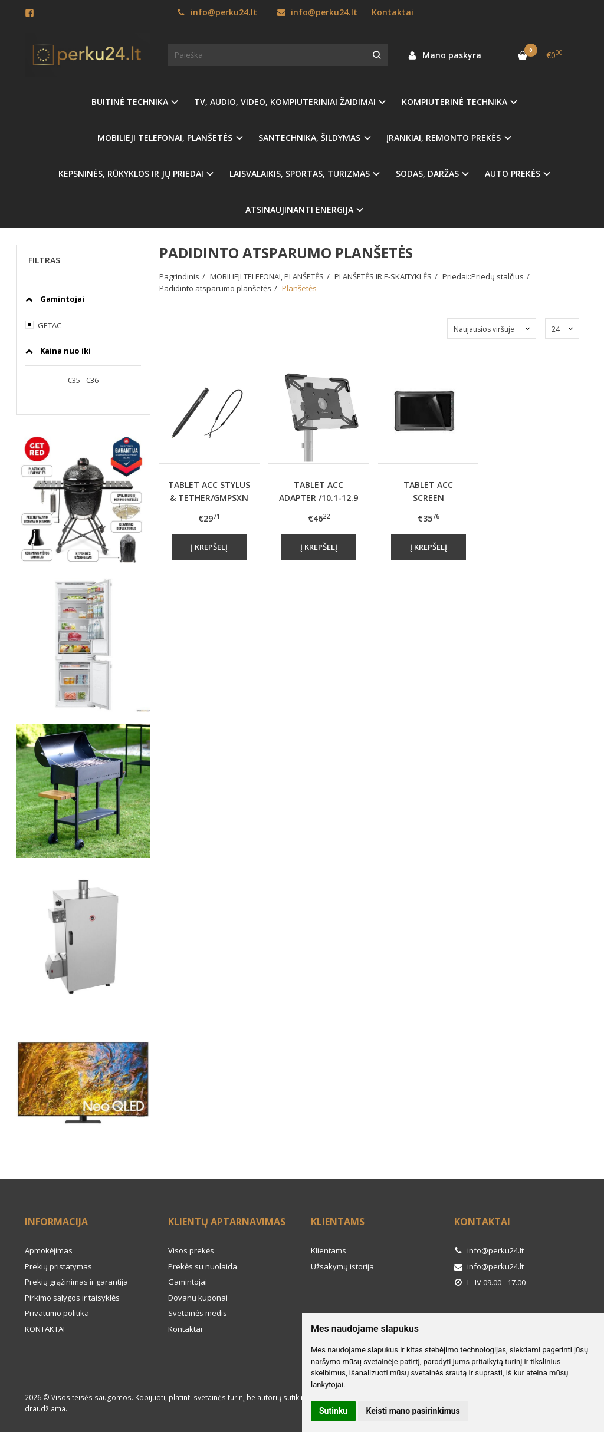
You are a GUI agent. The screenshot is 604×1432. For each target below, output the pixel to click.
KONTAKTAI (45, 1329)
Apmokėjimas (49, 1250)
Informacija (56, 1221)
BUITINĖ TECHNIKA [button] (129, 101)
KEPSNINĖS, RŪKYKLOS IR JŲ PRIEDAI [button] (130, 173)
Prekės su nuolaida (202, 1266)
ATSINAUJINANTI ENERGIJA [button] (299, 209)
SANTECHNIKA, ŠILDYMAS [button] (309, 137)
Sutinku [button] (333, 1410)
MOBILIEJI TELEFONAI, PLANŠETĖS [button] (164, 137)
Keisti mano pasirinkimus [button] (413, 1410)
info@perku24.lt (217, 12)
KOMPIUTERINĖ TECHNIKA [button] (454, 101)
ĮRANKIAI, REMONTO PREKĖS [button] (443, 137)
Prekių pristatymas (58, 1266)
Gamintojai (187, 1281)
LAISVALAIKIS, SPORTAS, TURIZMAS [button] (299, 173)
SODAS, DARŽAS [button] (427, 173)
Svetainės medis (197, 1313)
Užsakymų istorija (342, 1266)
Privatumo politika (57, 1313)
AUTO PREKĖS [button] (512, 173)
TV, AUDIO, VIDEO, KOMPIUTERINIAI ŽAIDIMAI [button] (285, 101)
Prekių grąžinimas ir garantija (76, 1281)
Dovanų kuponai (198, 1297)
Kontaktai (392, 12)
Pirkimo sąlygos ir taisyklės (72, 1297)
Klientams (338, 1221)
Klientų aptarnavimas (226, 1221)
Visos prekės (191, 1250)
